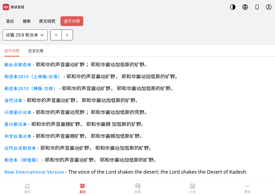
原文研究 (47, 21)
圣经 (10, 21)
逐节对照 (72, 21)
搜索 (27, 21)
